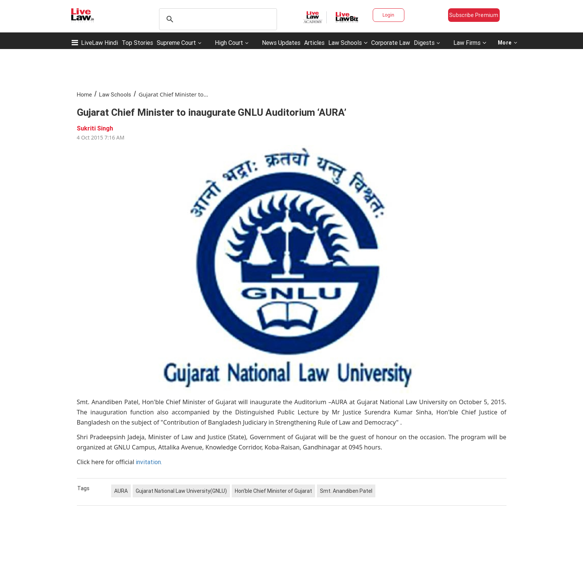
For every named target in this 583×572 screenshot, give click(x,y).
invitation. (149, 462)
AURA (121, 491)
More (507, 42)
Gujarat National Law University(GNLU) (181, 491)
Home (84, 94)
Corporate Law (390, 42)
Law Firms (469, 42)
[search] (217, 19)
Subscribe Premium (473, 15)
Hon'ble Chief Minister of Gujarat (273, 491)
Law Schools (347, 42)
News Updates (281, 42)
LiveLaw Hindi (99, 42)
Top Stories (137, 42)
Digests (424, 42)
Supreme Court (176, 42)
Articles (314, 42)
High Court (229, 42)
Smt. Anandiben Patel (346, 491)
